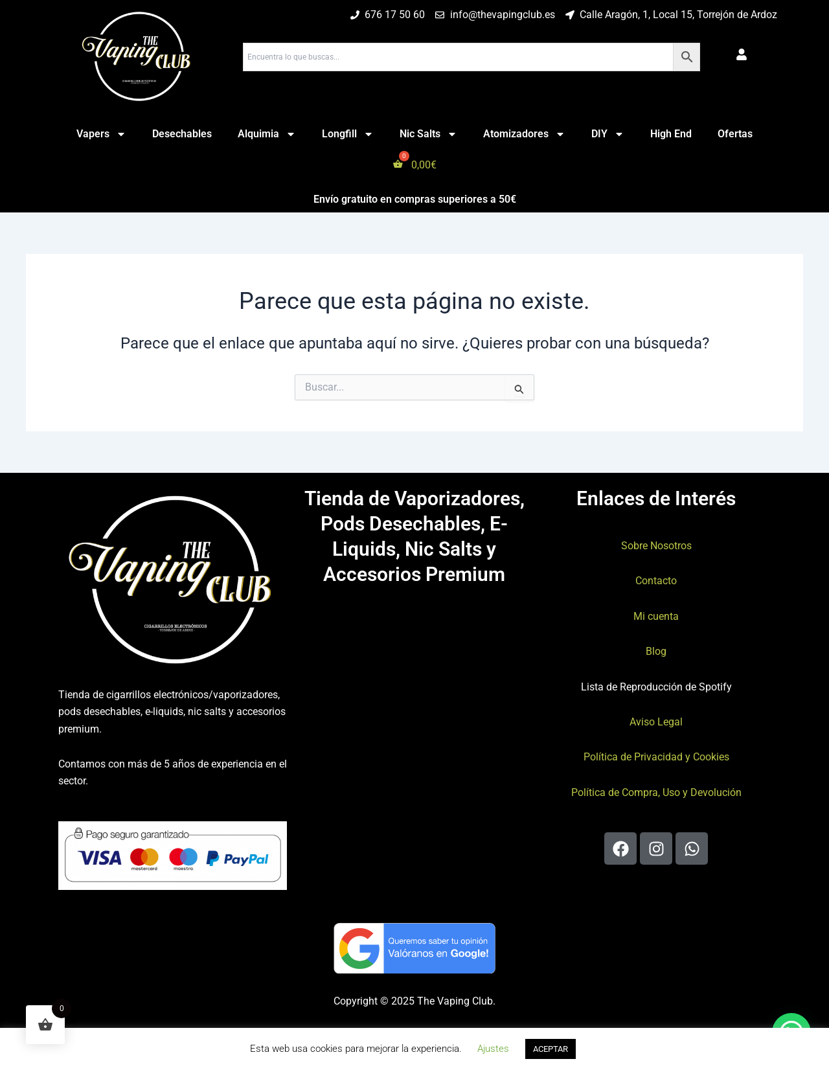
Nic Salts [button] (428, 134)
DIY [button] (607, 134)
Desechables (182, 134)
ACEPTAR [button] (550, 1049)
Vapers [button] (101, 134)
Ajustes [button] (493, 1048)
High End (671, 134)
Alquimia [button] (267, 134)
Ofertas (735, 134)
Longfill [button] (348, 134)
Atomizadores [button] (524, 134)
